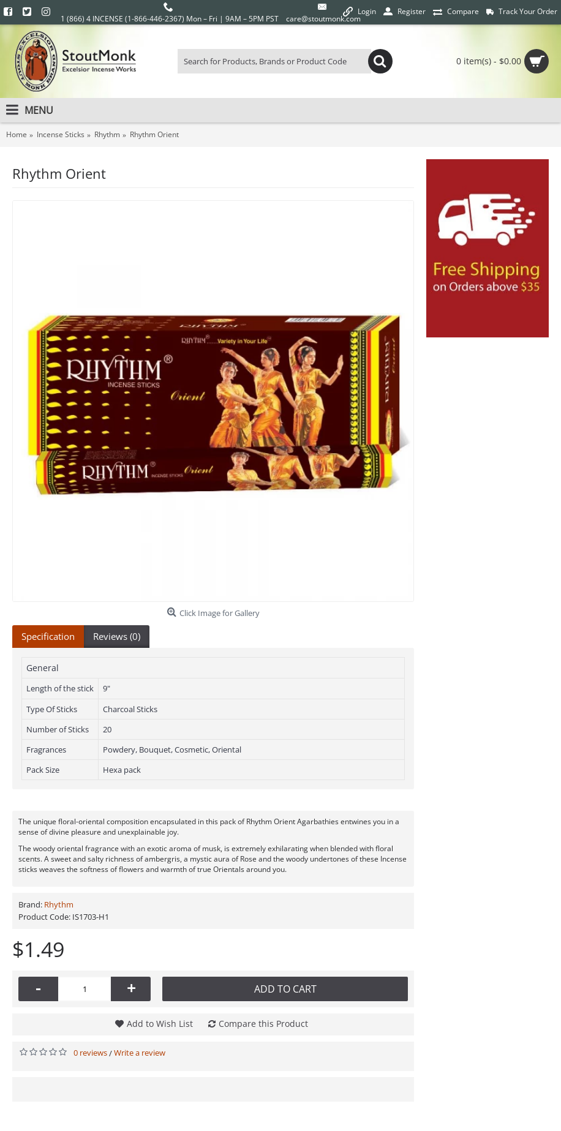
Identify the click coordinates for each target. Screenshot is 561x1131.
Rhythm (58, 904)
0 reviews (90, 1052)
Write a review (139, 1052)
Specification (48, 636)
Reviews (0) (116, 636)
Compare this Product (263, 1023)
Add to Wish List (160, 1023)
